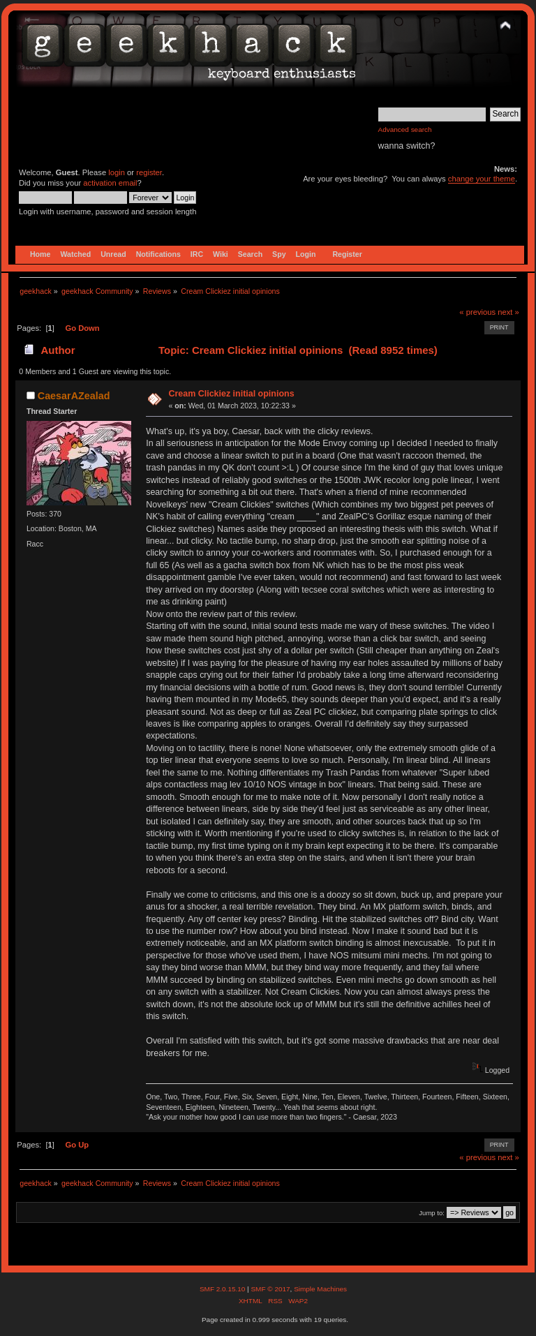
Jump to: (432, 1213)
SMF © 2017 (270, 1289)
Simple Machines (320, 1289)
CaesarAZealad (74, 395)
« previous (477, 312)
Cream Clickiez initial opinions (231, 394)
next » (508, 312)
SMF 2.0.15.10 (223, 1289)
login (116, 172)
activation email (110, 183)
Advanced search (405, 129)
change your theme (481, 179)
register (149, 172)
